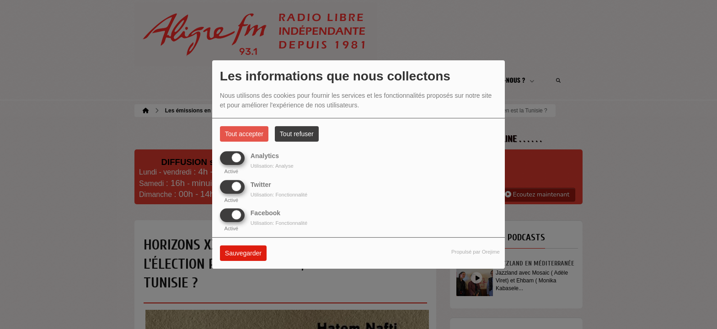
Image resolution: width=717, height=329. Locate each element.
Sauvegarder (243, 253)
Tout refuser (297, 134)
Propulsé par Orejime (475, 252)
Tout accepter (244, 134)
